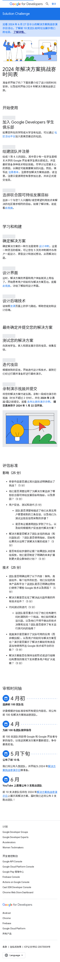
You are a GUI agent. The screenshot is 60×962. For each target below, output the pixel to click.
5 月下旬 (20, 753)
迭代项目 (10, 364)
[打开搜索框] (47, 4)
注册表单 (13, 172)
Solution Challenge (16, 14)
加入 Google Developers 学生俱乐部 (28, 125)
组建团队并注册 (16, 151)
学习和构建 (12, 226)
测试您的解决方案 (18, 340)
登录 (54, 4)
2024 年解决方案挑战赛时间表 (29, 72)
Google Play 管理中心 (13, 872)
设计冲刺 (43, 246)
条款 (5, 947)
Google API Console (12, 861)
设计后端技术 (14, 301)
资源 (12, 306)
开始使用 (10, 107)
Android (7, 913)
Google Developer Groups (15, 832)
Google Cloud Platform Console (18, 866)
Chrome (7, 918)
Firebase (7, 923)
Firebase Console (11, 877)
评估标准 (10, 465)
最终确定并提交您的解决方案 (27, 327)
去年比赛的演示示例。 (40, 401)
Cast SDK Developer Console (17, 887)
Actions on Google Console (16, 882)
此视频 (9, 207)
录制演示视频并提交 (20, 388)
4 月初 (18, 698)
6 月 (15, 779)
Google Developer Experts (15, 837)
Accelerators (9, 842)
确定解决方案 (14, 241)
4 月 (15, 723)
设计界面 (10, 272)
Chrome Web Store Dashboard (18, 892)
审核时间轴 (12, 688)
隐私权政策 (15, 947)
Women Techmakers (13, 847)
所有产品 (7, 933)
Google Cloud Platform (14, 928)
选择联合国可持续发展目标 (26, 195)
